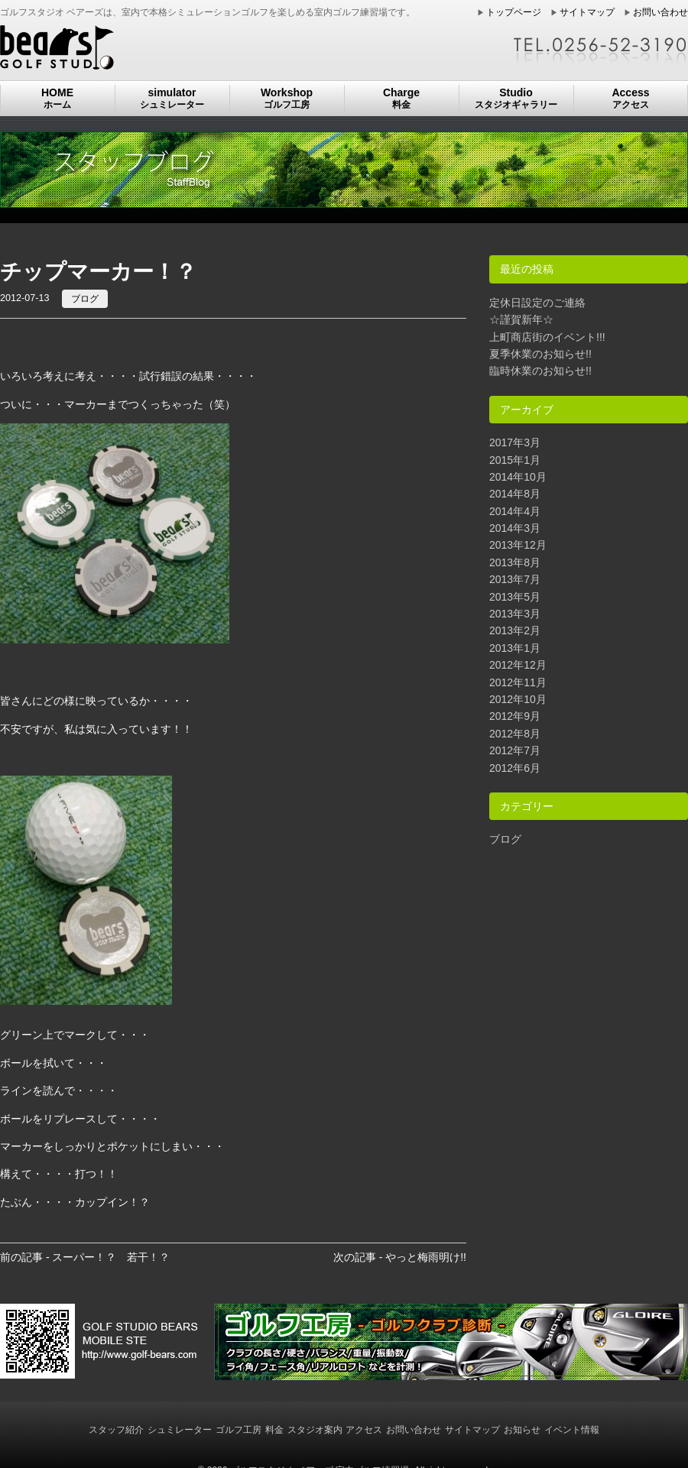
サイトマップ (587, 12)
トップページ (513, 12)
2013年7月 (514, 579)
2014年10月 (518, 477)
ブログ (85, 298)
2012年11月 (518, 682)
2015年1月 (514, 460)
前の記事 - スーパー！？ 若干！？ (85, 1257)
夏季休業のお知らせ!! (540, 354)
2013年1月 (514, 648)
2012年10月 (518, 699)
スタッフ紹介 (116, 1429)
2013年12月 (518, 545)
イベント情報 (571, 1429)
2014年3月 (514, 528)
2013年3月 (514, 614)
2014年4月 (514, 511)
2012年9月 (514, 716)
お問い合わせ (660, 12)
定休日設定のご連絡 (537, 303)
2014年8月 (514, 494)
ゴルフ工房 (238, 1429)
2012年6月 (514, 768)
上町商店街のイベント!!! (547, 337)
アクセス (364, 1429)
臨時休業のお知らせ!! (540, 371)
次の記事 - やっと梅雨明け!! (399, 1257)
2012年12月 (518, 665)
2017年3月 (514, 442)
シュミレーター (180, 1429)
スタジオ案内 (314, 1429)
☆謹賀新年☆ (521, 319)
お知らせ (522, 1429)
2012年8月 (514, 734)
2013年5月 (514, 597)
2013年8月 (514, 562)
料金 (274, 1429)
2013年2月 (514, 630)
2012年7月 (514, 750)
